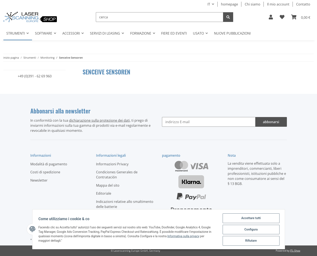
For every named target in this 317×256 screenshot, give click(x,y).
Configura (250, 230)
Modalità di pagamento (48, 164)
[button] (270, 17)
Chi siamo (252, 4)
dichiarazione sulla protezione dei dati (99, 120)
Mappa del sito (107, 185)
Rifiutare (250, 241)
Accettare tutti (250, 219)
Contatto (303, 4)
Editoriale (103, 193)
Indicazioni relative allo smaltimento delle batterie (124, 204)
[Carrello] (301, 17)
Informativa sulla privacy (184, 236)
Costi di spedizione (45, 172)
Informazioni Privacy (112, 164)
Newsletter (39, 180)
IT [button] (208, 4)
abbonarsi (271, 122)
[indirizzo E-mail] (208, 122)
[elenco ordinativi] (282, 17)
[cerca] (159, 17)
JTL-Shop (295, 250)
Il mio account (278, 4)
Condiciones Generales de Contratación (117, 174)
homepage (229, 4)
